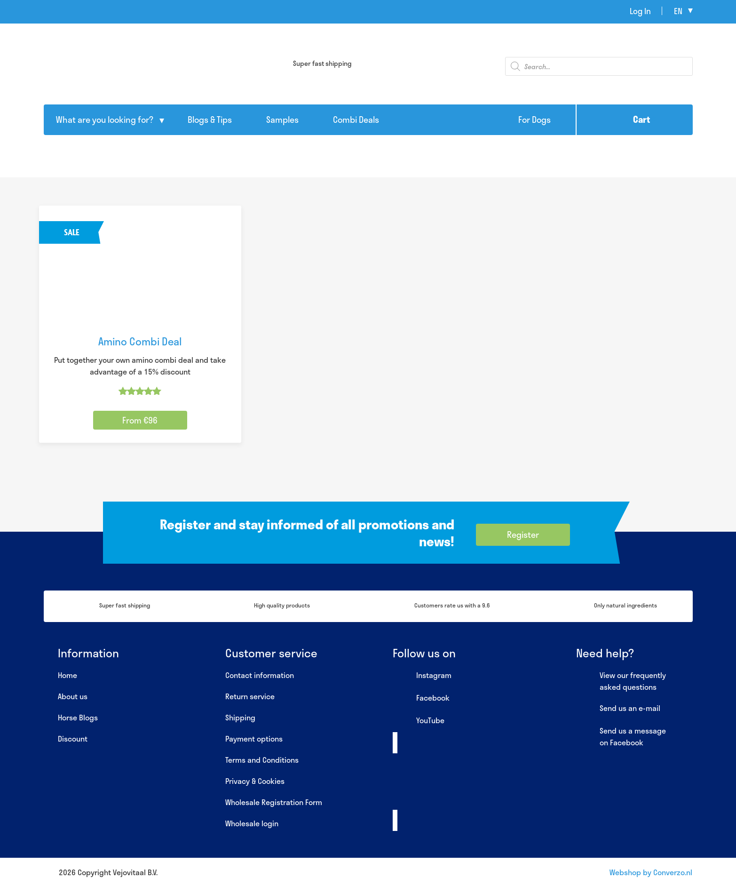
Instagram (422, 675)
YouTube (418, 720)
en (678, 11)
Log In (640, 11)
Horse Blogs (78, 717)
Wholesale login (251, 823)
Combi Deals (356, 119)
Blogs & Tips (210, 119)
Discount (72, 738)
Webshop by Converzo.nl (650, 872)
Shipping (240, 717)
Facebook (421, 698)
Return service (250, 696)
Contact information (259, 675)
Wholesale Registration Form (273, 802)
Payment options (254, 738)
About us (72, 696)
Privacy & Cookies (255, 781)
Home (67, 675)
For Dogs (534, 119)
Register (523, 534)
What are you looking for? (104, 119)
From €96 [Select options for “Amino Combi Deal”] (140, 420)
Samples (282, 119)
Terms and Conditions (262, 760)
